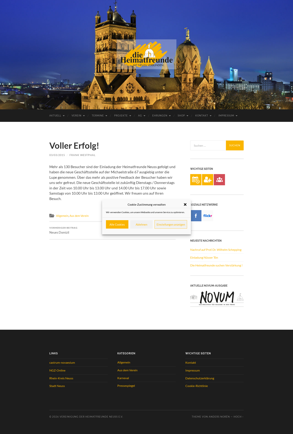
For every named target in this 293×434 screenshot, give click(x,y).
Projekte (121, 115)
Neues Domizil (63, 230)
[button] (185, 204)
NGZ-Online (57, 370)
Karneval (123, 378)
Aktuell (55, 115)
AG (140, 115)
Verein (76, 115)
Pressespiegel (126, 385)
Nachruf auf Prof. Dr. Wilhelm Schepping (215, 249)
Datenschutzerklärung (199, 378)
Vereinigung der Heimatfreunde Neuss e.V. (91, 416)
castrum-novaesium (62, 362)
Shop (181, 115)
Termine (98, 115)
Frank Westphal (82, 155)
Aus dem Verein (79, 215)
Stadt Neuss (57, 386)
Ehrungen (159, 115)
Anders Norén (219, 416)
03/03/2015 (57, 155)
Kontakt (201, 115)
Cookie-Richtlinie (196, 386)
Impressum (226, 115)
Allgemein (62, 215)
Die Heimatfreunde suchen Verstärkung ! (216, 265)
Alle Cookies (117, 224)
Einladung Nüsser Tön (204, 257)
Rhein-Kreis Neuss (61, 378)
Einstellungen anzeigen (171, 224)
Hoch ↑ (239, 416)
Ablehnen (141, 224)
